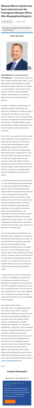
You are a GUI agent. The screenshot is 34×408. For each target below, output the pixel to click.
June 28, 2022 (20, 22)
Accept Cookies (10, 401)
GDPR (21, 396)
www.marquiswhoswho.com (11, 361)
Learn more (8, 394)
